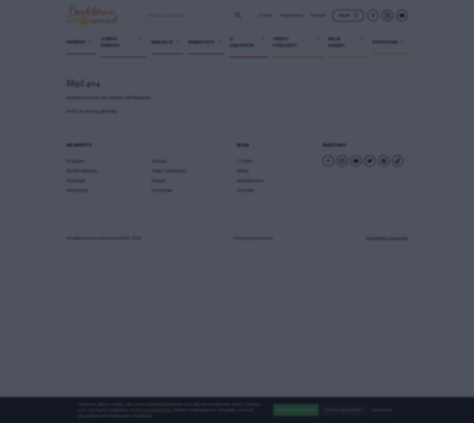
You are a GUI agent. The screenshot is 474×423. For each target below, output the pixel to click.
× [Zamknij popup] (322, 103)
